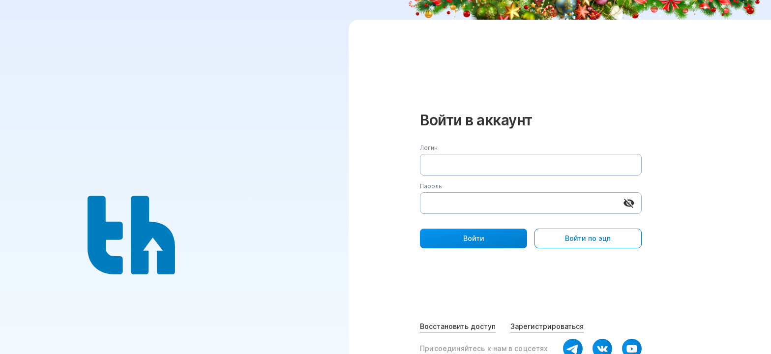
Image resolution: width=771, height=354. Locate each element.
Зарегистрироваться (547, 326)
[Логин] (530, 164)
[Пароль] (518, 203)
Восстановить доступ (458, 326)
